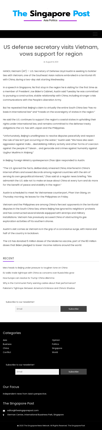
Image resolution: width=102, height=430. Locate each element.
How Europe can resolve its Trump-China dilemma (28, 278)
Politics (55, 344)
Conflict (7, 352)
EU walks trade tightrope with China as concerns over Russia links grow (38, 272)
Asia (5, 340)
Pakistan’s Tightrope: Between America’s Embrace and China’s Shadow (39, 288)
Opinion (56, 340)
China (6, 348)
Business (7, 344)
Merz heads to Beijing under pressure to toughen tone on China (35, 267)
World (55, 352)
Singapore (57, 348)
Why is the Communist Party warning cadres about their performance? (39, 283)
